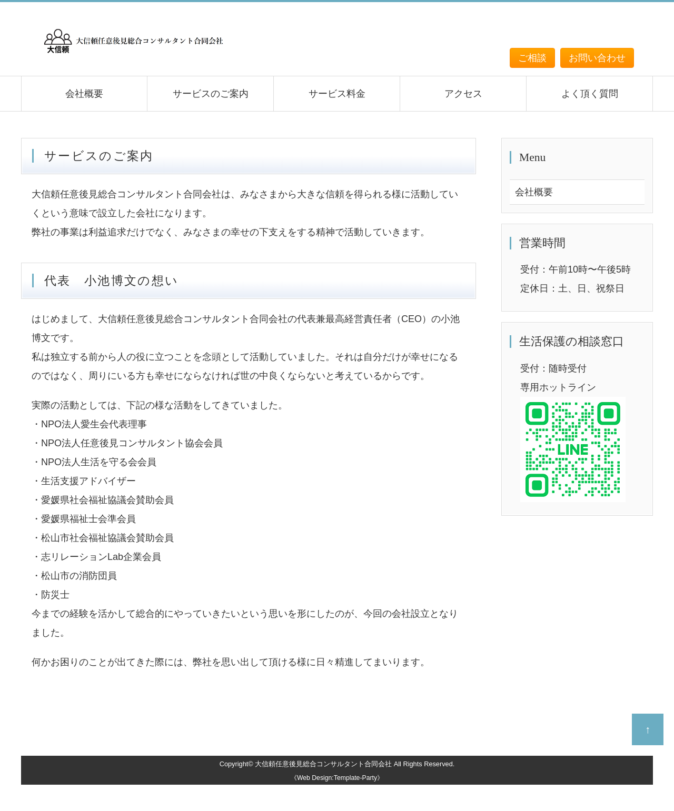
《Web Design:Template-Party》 (337, 778)
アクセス (463, 93)
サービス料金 (337, 93)
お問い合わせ (597, 58)
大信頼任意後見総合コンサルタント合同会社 (323, 764)
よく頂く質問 (589, 93)
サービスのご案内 (211, 93)
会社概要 (84, 93)
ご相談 (532, 58)
